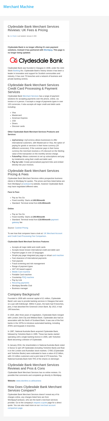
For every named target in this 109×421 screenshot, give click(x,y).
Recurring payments (20, 283)
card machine (58, 255)
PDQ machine (28, 277)
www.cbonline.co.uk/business (28, 381)
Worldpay (48, 50)
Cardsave (27, 184)
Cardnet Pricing (21, 228)
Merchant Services (31, 96)
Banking (16, 71)
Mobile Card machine (21, 272)
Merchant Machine (18, 6)
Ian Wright (13, 36)
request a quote (40, 403)
